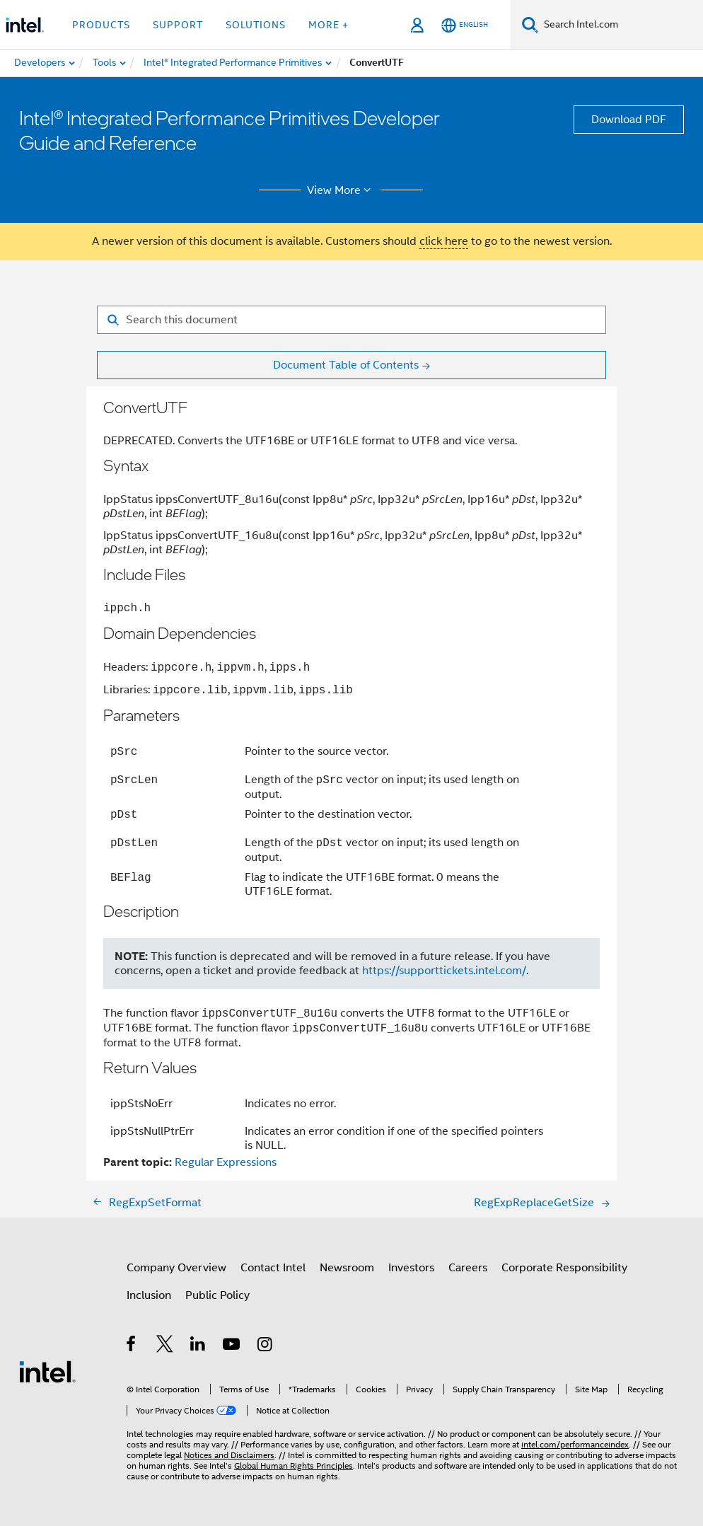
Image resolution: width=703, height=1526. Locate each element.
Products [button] (101, 24)
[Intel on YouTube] (232, 1346)
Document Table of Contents (346, 365)
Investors (411, 1268)
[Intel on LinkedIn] (198, 1346)
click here (443, 241)
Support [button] (178, 24)
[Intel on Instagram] (266, 1346)
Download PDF (628, 119)
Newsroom (347, 1268)
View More (341, 190)
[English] (465, 25)
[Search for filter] (351, 320)
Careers (467, 1268)
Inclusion (149, 1295)
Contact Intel (273, 1268)
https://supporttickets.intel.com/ (444, 971)
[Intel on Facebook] (132, 1346)
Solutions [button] (256, 24)
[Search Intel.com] (620, 25)
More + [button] (328, 24)
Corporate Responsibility (564, 1268)
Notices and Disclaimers (229, 1455)
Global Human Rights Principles (293, 1465)
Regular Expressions (226, 1162)
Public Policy (217, 1295)
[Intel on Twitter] (165, 1346)
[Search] (530, 24)
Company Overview (176, 1268)
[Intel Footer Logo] (47, 1371)
